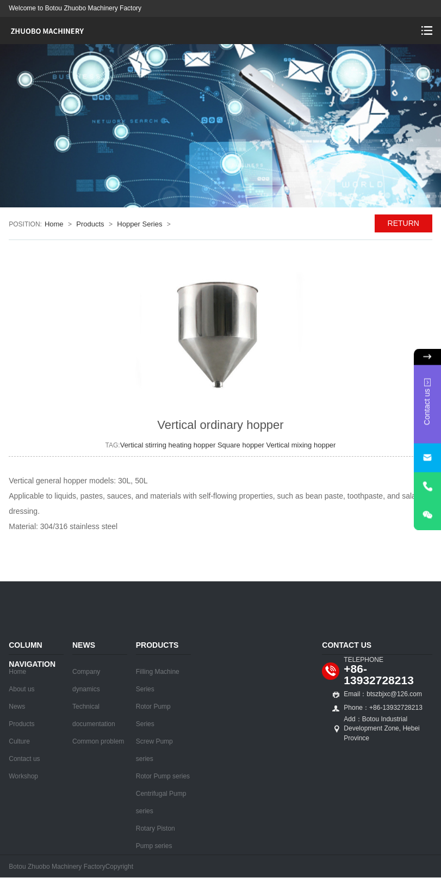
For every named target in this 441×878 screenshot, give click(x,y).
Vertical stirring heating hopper (169, 445)
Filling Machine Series (157, 680)
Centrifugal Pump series (161, 802)
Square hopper (242, 445)
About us (21, 689)
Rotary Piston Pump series (155, 837)
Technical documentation (93, 715)
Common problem (98, 741)
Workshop (23, 776)
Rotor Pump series (163, 776)
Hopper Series (139, 224)
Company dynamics (86, 680)
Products (90, 224)
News (17, 706)
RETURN (403, 223)
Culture (19, 741)
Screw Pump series (154, 750)
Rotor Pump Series (153, 715)
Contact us (24, 759)
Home (54, 224)
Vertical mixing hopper (301, 445)
